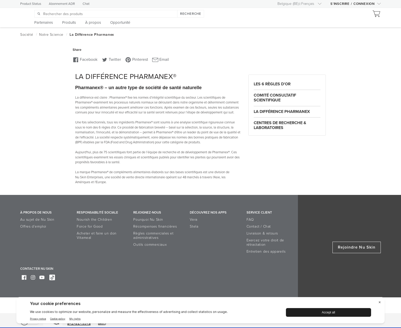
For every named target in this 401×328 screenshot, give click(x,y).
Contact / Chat (259, 226)
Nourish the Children (94, 219)
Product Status (30, 4)
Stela (194, 226)
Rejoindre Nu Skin (356, 247)
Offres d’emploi (33, 226)
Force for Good (90, 226)
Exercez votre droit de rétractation (265, 242)
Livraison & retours (262, 233)
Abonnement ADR (62, 4)
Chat (86, 4)
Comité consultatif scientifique (275, 98)
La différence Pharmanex (282, 111)
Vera (193, 219)
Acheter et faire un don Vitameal (97, 235)
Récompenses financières (155, 226)
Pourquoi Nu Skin (148, 219)
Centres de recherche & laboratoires (280, 125)
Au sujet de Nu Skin (37, 219)
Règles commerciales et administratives (153, 235)
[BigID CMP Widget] (200, 311)
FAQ (250, 219)
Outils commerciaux (150, 244)
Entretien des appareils (266, 251)
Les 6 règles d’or (272, 84)
